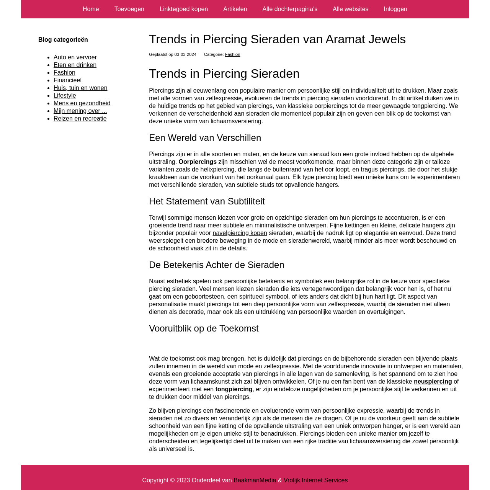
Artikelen (235, 9)
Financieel (68, 80)
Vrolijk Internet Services (316, 480)
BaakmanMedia (255, 480)
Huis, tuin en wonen (81, 88)
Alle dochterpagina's (290, 9)
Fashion (232, 54)
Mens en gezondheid (82, 103)
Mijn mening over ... (80, 111)
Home (91, 9)
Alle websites (350, 9)
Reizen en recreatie (80, 118)
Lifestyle (65, 95)
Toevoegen (129, 9)
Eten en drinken (75, 65)
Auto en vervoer (75, 57)
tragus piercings (382, 169)
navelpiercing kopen (240, 233)
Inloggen (395, 9)
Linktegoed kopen (184, 9)
